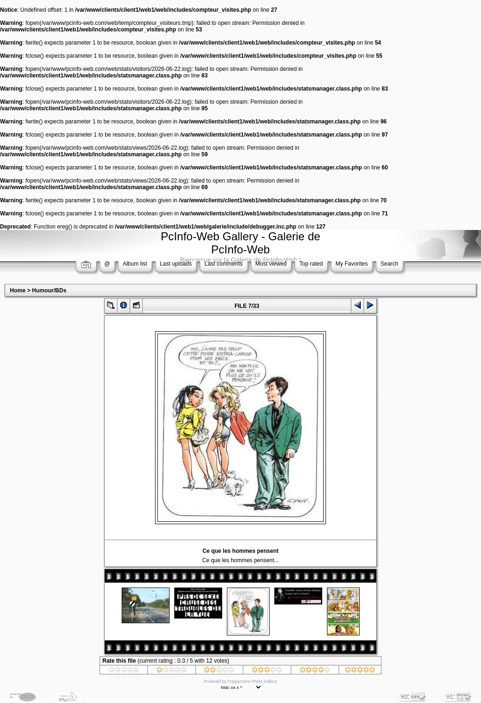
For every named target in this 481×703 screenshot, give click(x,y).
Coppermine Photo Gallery (252, 681)
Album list (135, 263)
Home (17, 290)
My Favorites (351, 263)
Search (389, 263)
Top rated (311, 263)
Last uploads (176, 263)
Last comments (223, 263)
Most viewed (271, 263)
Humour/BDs (49, 290)
